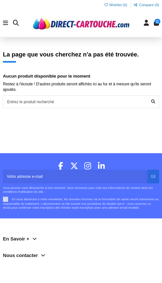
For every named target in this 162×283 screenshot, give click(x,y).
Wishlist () (116, 5)
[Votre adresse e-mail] (75, 176)
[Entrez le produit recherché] (153, 101)
